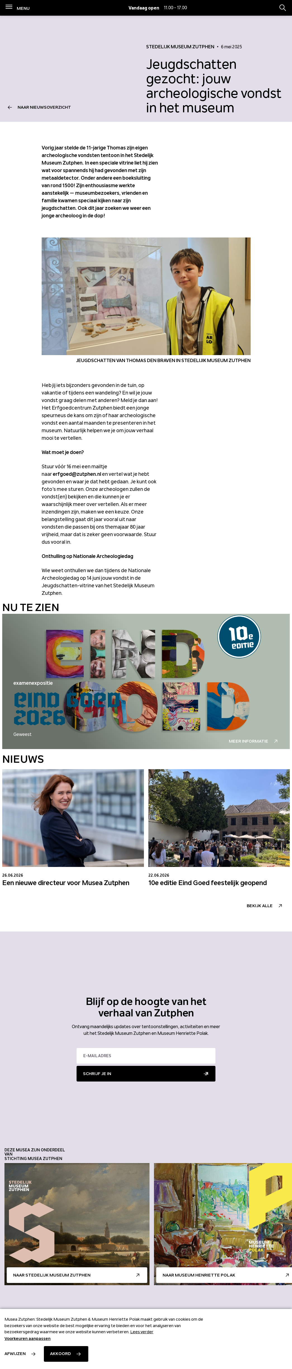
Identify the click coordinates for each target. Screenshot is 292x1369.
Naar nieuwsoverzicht (44, 107)
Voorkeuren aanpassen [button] (27, 1338)
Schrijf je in (97, 1073)
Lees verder (141, 1331)
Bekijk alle (260, 905)
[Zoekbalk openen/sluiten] (283, 8)
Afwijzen (15, 1353)
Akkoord (60, 1353)
